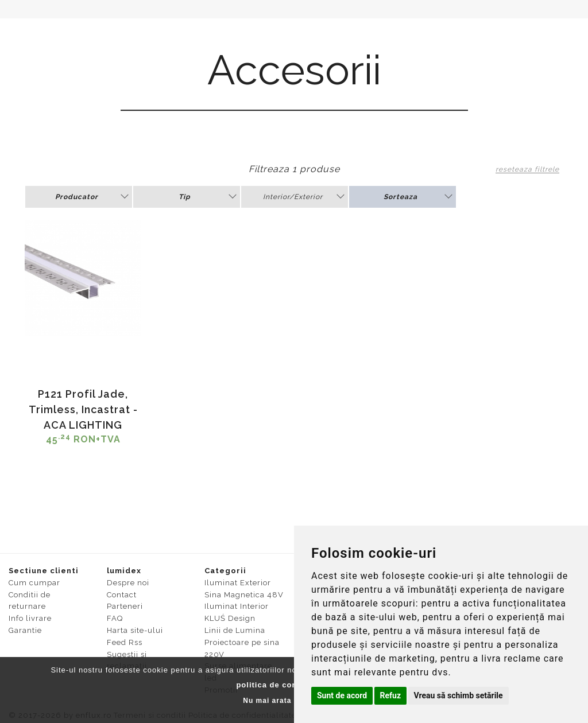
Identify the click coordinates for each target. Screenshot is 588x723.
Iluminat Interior (236, 606)
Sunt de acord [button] (342, 695)
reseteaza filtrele (527, 169)
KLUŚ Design (230, 618)
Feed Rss (124, 642)
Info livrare (30, 618)
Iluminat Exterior (237, 582)
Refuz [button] (390, 695)
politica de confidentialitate (292, 685)
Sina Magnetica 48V (244, 594)
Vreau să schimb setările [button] (458, 695)
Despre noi (128, 582)
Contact (122, 594)
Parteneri (125, 606)
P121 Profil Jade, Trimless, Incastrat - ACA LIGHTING (83, 409)
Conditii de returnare (30, 600)
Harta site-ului (135, 630)
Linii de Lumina (234, 630)
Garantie (25, 630)
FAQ (115, 618)
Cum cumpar (34, 582)
